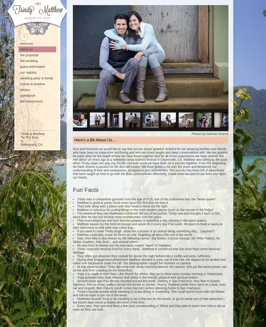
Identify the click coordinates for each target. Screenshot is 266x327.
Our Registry (28, 72)
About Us (26, 49)
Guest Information (32, 66)
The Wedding (29, 61)
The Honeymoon (31, 101)
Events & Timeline (32, 84)
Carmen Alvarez (217, 134)
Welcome (26, 43)
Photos (25, 90)
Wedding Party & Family (36, 78)
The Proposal (29, 55)
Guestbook (27, 95)
